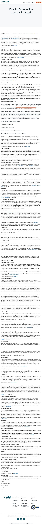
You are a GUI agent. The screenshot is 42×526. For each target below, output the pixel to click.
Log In (33, 2)
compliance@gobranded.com (32, 77)
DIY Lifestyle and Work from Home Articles (32, 515)
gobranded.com (19, 212)
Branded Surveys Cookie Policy (20, 225)
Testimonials (15, 500)
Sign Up (39, 2)
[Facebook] (18, 519)
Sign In (22, 498)
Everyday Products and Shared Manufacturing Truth (16, 513)
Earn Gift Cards (15, 506)
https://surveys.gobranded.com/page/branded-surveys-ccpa (26, 107)
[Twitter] (24, 519)
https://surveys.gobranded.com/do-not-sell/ (28, 108)
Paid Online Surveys (16, 505)
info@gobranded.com (6, 471)
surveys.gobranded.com (15, 38)
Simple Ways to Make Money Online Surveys (15, 515)
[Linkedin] (21, 519)
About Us (14, 498)
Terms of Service (28, 33)
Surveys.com (16, 380)
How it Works (26, 2)
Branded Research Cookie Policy (32, 225)
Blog (13, 501)
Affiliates (14, 503)
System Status (34, 500)
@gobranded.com (25, 417)
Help (32, 498)
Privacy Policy (35, 33)
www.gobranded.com (5, 38)
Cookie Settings (24, 503)
